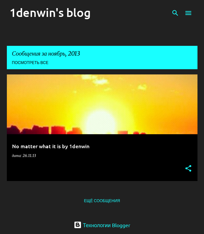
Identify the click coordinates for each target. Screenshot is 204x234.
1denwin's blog (50, 12)
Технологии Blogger (102, 225)
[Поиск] (175, 13)
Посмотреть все (30, 62)
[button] (188, 168)
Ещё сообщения (102, 200)
